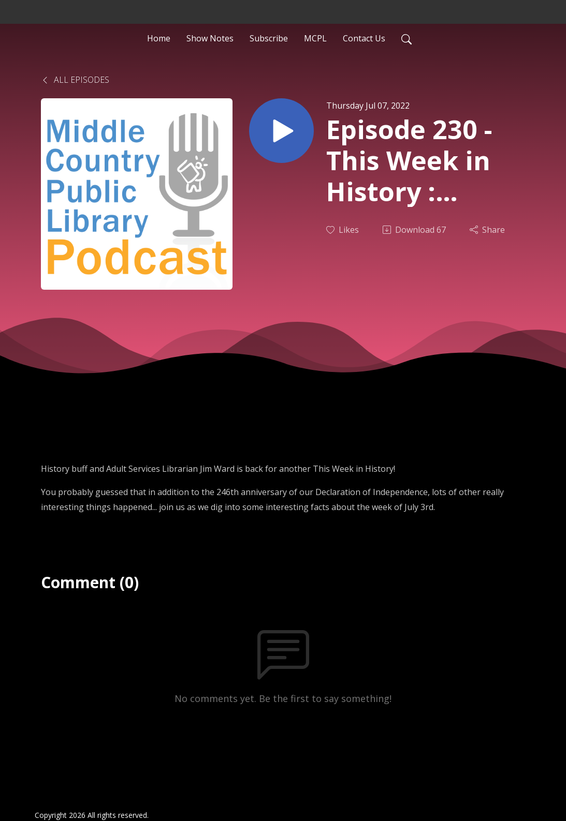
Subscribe (269, 38)
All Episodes (75, 79)
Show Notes (210, 38)
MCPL (315, 38)
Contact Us (364, 38)
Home (158, 38)
